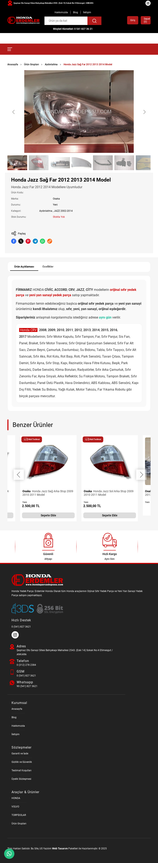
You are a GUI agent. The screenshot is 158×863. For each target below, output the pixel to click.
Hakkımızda (61, 12)
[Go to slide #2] (39, 162)
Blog (75, 12)
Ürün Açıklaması (24, 266)
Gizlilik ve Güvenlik (22, 762)
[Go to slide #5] (103, 162)
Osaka (56, 198)
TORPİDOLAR (19, 815)
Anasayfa (12, 64)
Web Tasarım (60, 848)
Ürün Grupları (31, 64)
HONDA (16, 798)
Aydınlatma (51, 64)
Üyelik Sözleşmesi (21, 778)
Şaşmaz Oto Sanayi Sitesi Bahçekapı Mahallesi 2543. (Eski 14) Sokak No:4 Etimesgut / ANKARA (53, 3)
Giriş (132, 20)
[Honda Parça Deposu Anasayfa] (23, 20)
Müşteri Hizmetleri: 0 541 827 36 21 (73, 28)
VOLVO (15, 806)
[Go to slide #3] (60, 162)
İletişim (87, 12)
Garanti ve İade (20, 753)
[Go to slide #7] (146, 162)
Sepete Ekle (48, 515)
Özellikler (47, 266)
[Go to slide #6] (124, 162)
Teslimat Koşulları (21, 770)
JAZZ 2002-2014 (63, 210)
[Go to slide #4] (81, 162)
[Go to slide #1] (17, 162)
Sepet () (146, 20)
